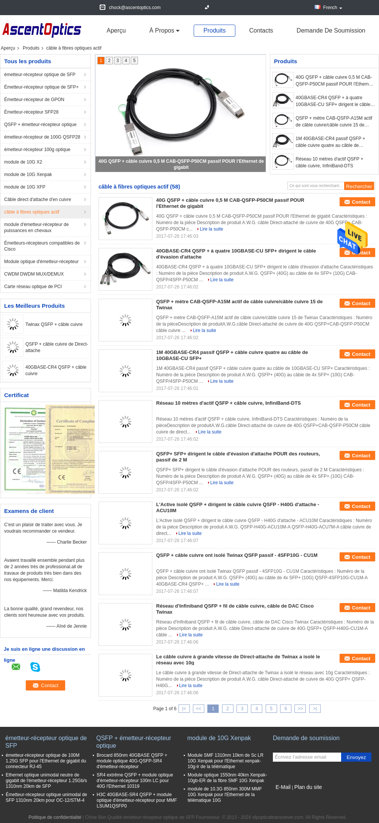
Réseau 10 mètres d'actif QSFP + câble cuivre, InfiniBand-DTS (329, 162)
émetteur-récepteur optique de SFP (39, 74)
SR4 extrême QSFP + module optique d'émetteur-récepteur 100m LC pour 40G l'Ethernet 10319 (135, 780)
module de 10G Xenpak (28, 174)
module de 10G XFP (24, 187)
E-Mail (283, 787)
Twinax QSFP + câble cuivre (54, 324)
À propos (161, 30)
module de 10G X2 (23, 162)
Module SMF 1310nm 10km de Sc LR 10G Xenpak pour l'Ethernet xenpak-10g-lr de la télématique (225, 761)
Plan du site (308, 787)
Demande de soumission (331, 30)
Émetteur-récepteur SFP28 (31, 112)
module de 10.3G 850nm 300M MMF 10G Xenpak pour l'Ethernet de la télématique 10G (225, 794)
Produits (215, 30)
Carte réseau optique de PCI (33, 286)
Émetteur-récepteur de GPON (34, 99)
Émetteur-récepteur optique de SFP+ (41, 87)
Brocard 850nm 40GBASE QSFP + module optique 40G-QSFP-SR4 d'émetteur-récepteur (132, 761)
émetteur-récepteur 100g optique (37, 149)
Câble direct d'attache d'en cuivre (37, 199)
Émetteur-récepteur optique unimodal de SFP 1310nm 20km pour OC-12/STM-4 (46, 797)
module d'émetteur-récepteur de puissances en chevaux (36, 227)
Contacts (261, 30)
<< (198, 708)
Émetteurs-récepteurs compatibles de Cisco (42, 246)
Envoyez (356, 757)
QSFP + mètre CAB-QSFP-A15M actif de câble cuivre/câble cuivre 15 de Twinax (334, 121)
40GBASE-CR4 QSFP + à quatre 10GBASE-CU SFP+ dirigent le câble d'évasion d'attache (333, 101)
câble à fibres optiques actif (31, 212)
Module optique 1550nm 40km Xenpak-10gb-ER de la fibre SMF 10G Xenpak (227, 777)
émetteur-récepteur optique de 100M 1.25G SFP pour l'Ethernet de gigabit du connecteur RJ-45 (46, 761)
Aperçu (116, 30)
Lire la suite (211, 229)
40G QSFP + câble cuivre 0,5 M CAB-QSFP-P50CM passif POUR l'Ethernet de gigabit (334, 81)
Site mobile (286, 796)
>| (315, 708)
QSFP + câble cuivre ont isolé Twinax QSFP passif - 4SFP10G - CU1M (237, 555)
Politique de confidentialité (54, 817)
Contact (361, 202)
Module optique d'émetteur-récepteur (41, 261)
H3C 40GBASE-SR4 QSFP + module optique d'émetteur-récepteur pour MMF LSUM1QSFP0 (137, 800)
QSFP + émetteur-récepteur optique (40, 124)
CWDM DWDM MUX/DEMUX (34, 274)
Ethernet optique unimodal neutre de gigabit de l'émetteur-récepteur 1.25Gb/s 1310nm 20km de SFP (46, 780)
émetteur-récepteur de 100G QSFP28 (42, 137)
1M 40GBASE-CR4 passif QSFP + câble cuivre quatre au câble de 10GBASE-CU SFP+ (330, 142)
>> (300, 708)
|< (184, 708)
